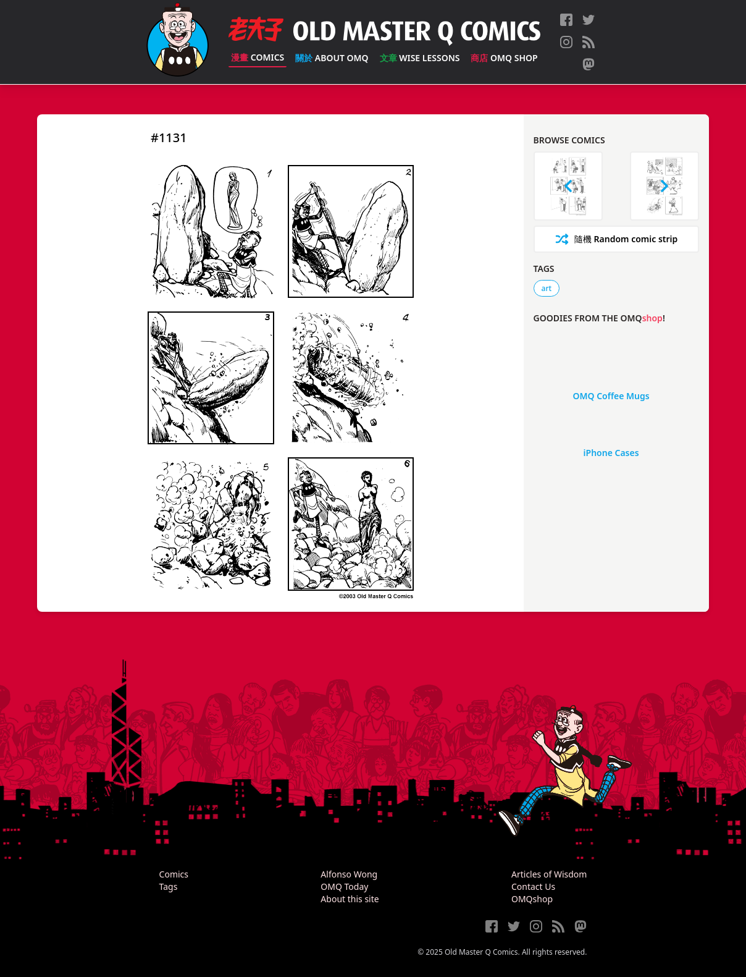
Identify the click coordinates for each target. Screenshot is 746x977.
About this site (350, 899)
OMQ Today (344, 886)
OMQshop (532, 899)
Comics (257, 57)
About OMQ (331, 58)
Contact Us (533, 886)
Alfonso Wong (349, 874)
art (547, 288)
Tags (168, 886)
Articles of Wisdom (549, 874)
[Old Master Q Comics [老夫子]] (177, 42)
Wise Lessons (420, 58)
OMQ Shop (504, 58)
